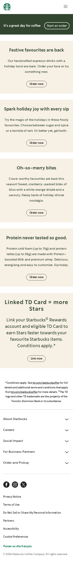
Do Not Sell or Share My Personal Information (32, 512)
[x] (23, 484)
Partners (8, 520)
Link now (36, 358)
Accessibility (11, 528)
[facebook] (6, 484)
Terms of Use (11, 504)
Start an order (57, 26)
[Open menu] (65, 6)
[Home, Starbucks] (7, 7)
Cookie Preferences (15, 536)
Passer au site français (17, 546)
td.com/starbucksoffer (46, 382)
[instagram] (15, 484)
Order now (37, 84)
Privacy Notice (12, 496)
